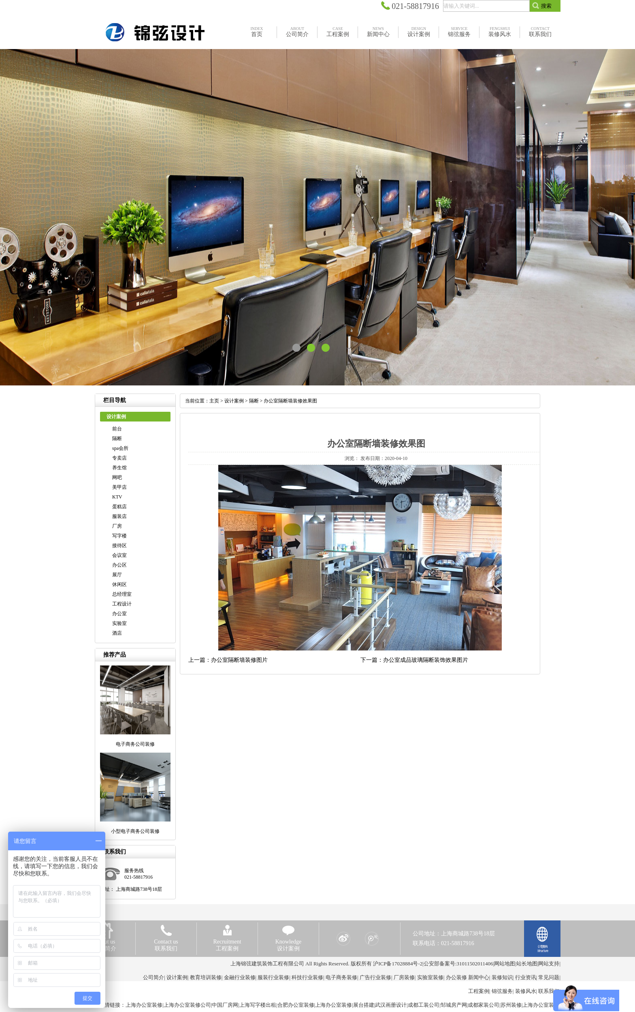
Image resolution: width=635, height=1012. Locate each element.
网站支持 (548, 964)
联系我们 (548, 991)
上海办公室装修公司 (187, 1005)
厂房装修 (404, 977)
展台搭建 (363, 1005)
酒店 (117, 633)
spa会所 (120, 448)
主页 (214, 401)
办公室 (119, 613)
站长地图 (526, 964)
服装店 (119, 516)
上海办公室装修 (144, 1005)
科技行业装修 (307, 977)
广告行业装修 (375, 977)
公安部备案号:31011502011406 (458, 964)
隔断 (117, 438)
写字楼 (119, 536)
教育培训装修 (206, 977)
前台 (117, 429)
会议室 (119, 555)
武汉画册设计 (391, 1005)
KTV (117, 497)
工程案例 (478, 991)
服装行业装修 (273, 977)
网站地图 (504, 964)
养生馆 (119, 468)
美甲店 (119, 487)
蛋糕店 (119, 506)
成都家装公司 (483, 1005)
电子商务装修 (341, 977)
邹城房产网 (454, 1005)
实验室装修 (430, 977)
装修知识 (502, 977)
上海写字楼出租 (257, 1005)
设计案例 (234, 401)
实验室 (119, 623)
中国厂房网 (225, 1005)
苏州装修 (511, 1005)
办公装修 (456, 977)
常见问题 (548, 977)
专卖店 (119, 458)
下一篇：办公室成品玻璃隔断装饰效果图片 (414, 660)
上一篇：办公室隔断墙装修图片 (228, 660)
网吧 (117, 477)
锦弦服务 (502, 991)
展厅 (117, 575)
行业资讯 (525, 977)
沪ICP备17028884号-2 (397, 964)
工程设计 (122, 604)
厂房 (117, 526)
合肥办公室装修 (295, 1005)
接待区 (119, 545)
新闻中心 (478, 977)
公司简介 (153, 977)
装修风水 (525, 991)
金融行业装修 (240, 977)
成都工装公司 (423, 1005)
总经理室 (122, 594)
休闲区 (119, 584)
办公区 (119, 565)
